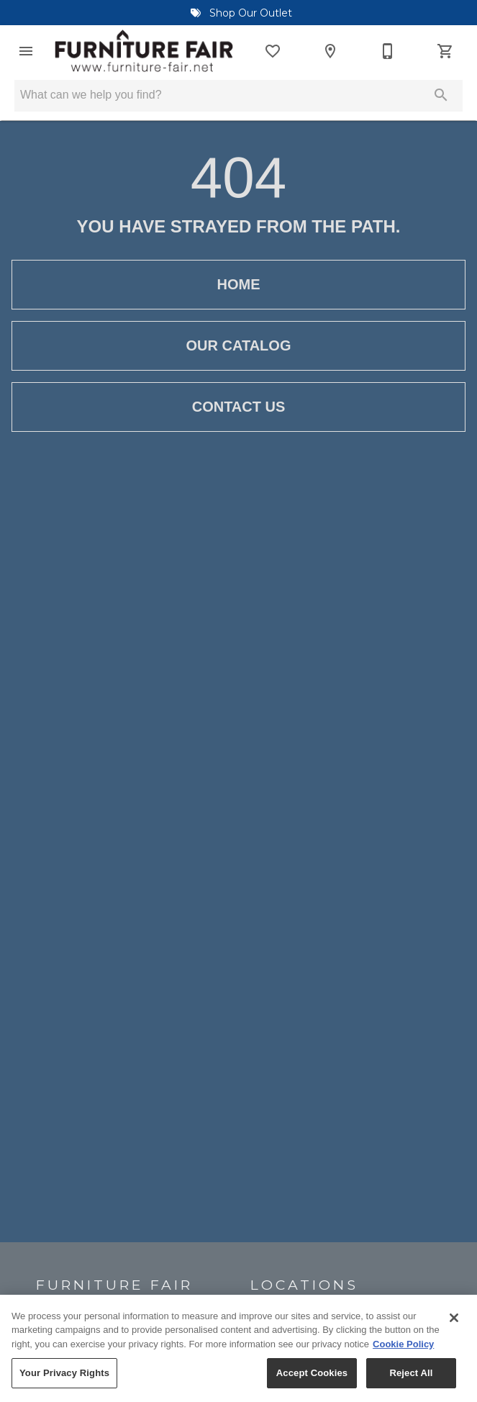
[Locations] (330, 51)
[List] (272, 51)
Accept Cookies (311, 1383)
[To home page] (144, 51)
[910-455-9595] (388, 51)
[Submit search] (441, 95)
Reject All (410, 1383)
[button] (26, 51)
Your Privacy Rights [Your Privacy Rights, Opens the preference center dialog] (64, 1383)
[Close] (454, 1327)
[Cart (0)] (445, 51)
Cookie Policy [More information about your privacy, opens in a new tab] (403, 1353)
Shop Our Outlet (238, 13)
